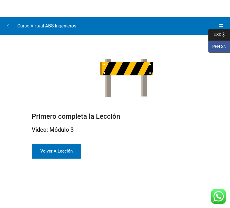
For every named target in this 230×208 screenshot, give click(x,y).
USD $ (216, 35)
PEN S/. (217, 47)
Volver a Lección (56, 151)
